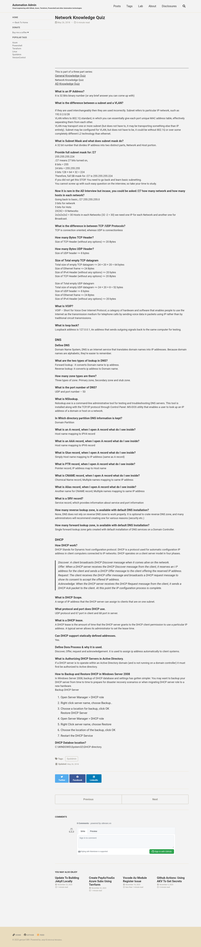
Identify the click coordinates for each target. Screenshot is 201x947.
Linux (14, 53)
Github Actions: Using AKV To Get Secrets (171, 935)
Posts (116, 6)
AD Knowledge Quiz (67, 85)
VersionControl (19, 59)
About (151, 6)
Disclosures (168, 6)
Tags (128, 6)
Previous (88, 854)
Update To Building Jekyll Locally (67, 935)
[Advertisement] (122, 48)
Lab (139, 6)
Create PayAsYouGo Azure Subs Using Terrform (102, 937)
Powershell (17, 47)
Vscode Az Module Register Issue (135, 935)
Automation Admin (50, 6)
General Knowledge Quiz (70, 76)
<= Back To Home (20, 23)
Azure (14, 44)
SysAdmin (16, 56)
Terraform (16, 50)
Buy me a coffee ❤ (20, 33)
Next (155, 854)
